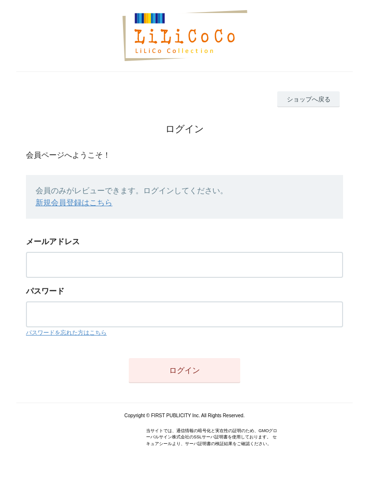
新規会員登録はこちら (74, 203)
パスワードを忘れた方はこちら (66, 332)
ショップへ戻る (309, 99)
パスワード (45, 291)
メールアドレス (53, 241)
